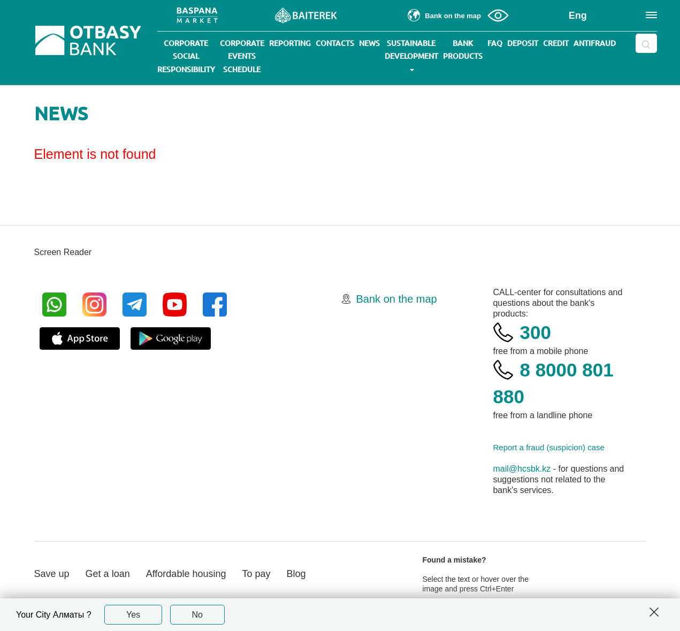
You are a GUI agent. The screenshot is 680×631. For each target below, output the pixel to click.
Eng (578, 15)
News (369, 43)
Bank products (463, 49)
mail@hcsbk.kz (522, 468)
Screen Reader (63, 252)
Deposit (522, 43)
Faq (494, 43)
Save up (52, 573)
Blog (296, 573)
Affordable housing (186, 573)
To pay (256, 573)
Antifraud (595, 43)
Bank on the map (396, 299)
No (197, 614)
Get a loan (108, 573)
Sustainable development (411, 55)
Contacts (335, 43)
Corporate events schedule (242, 56)
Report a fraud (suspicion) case (548, 447)
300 (535, 332)
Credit (556, 43)
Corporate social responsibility (186, 56)
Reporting (290, 43)
